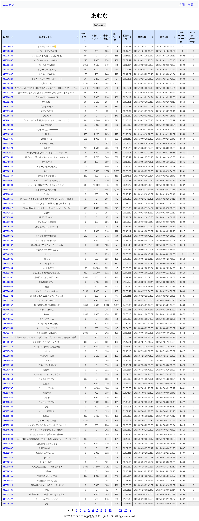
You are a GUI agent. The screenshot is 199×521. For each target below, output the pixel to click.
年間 (190, 4)
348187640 (8, 397)
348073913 (8, 485)
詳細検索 (99, 25)
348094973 (8, 467)
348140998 (8, 439)
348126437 (8, 448)
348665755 (8, 240)
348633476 (8, 263)
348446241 (8, 310)
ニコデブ (8, 4)
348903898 (8, 143)
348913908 (8, 125)
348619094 (8, 268)
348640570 (8, 254)
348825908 (8, 185)
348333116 (8, 347)
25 (120, 510)
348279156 (8, 365)
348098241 (8, 462)
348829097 (8, 180)
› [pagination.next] (130, 510)
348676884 (8, 226)
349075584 (8, 51)
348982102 (8, 102)
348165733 (8, 416)
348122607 (8, 453)
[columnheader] (8, 37)
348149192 (8, 430)
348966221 (8, 120)
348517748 (8, 300)
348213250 (8, 379)
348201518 (8, 383)
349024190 (8, 83)
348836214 (8, 171)
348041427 (8, 499)
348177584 (8, 411)
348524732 (8, 296)
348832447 (8, 176)
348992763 (8, 93)
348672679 (8, 231)
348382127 (8, 337)
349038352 (8, 69)
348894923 (8, 148)
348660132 (8, 245)
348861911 (8, 153)
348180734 (8, 407)
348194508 (8, 393)
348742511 (8, 213)
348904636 (8, 139)
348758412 (8, 208)
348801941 (8, 189)
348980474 (8, 116)
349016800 (8, 88)
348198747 (8, 388)
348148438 (8, 434)
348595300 (8, 282)
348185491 (8, 402)
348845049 (8, 162)
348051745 (8, 494)
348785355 (8, 199)
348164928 (8, 420)
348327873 (8, 351)
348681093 (8, 222)
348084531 (8, 480)
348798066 (8, 194)
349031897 (8, 74)
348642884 (8, 250)
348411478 (8, 333)
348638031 (8, 259)
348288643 (8, 360)
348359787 (8, 342)
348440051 (8, 323)
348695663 (8, 217)
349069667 (8, 60)
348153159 (8, 425)
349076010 (8, 46)
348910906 (8, 129)
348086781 (8, 471)
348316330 (8, 356)
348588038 (8, 286)
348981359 (8, 111)
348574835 (8, 291)
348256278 (8, 374)
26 (125, 510)
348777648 (8, 203)
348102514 (8, 457)
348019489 (8, 504)
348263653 (8, 370)
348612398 (8, 273)
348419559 (8, 328)
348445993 (8, 314)
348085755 (8, 476)
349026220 (8, 79)
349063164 (8, 65)
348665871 (8, 236)
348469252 (8, 305)
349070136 (8, 56)
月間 (182, 4)
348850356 (8, 157)
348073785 (8, 490)
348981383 (8, 106)
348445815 (8, 319)
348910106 (8, 134)
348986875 (8, 97)
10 (110, 510)
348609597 (8, 277)
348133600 (8, 443)
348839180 (8, 166)
